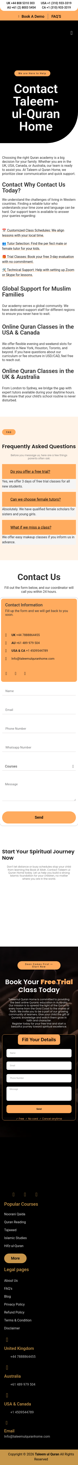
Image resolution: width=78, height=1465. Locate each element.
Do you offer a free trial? (30, 471)
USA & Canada (17, 1403)
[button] (71, 33)
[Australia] (7, 1368)
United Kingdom (19, 1348)
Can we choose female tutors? (35, 499)
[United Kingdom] (7, 1340)
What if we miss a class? (30, 527)
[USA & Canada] (7, 1395)
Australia (12, 1376)
